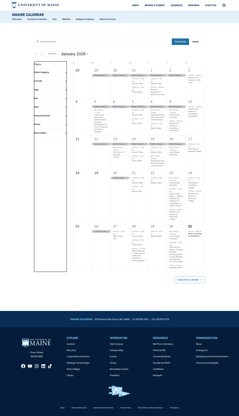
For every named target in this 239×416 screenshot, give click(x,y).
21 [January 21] (134, 173)
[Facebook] (23, 366)
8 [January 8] (151, 102)
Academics (177, 5)
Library (70, 375)
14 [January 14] (134, 139)
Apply (62, 407)
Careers (71, 343)
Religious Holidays (85, 19)
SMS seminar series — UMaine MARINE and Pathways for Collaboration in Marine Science (176, 200)
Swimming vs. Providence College (193, 185)
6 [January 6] (114, 102)
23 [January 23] (171, 173)
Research (193, 5)
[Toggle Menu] (223, 5)
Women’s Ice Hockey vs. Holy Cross (194, 80)
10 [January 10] (190, 102)
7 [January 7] (133, 102)
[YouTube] (30, 366)
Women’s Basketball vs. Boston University (157, 92)
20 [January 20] (115, 173)
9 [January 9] (170, 102)
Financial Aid (159, 350)
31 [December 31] (134, 70)
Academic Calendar (37, 19)
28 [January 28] (134, 226)
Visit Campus (116, 343)
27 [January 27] (115, 226)
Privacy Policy (125, 407)
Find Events (180, 41)
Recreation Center (119, 368)
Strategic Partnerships (78, 362)
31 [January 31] (190, 226)
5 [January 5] (95, 102)
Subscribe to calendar (188, 280)
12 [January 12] (96, 139)
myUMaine (158, 368)
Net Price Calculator (163, 343)
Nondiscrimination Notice (103, 407)
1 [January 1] (151, 70)
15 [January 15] (152, 139)
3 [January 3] (189, 70)
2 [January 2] (170, 70)
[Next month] (41, 54)
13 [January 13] (115, 139)
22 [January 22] (152, 173)
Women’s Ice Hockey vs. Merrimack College (174, 215)
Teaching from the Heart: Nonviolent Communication (157, 117)
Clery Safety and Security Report (150, 407)
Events (113, 356)
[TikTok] (50, 366)
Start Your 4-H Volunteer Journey (118, 154)
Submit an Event (108, 19)
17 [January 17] (190, 139)
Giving (113, 362)
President (114, 375)
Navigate (157, 375)
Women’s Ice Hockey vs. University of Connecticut (193, 112)
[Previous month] (36, 54)
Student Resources (79, 407)
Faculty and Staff (161, 362)
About (135, 5)
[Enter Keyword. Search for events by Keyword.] (103, 41)
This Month (52, 54)
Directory (71, 350)
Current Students (161, 356)
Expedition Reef (175, 268)
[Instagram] (36, 366)
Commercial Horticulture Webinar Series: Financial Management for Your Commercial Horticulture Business (101, 123)
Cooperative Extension (78, 356)
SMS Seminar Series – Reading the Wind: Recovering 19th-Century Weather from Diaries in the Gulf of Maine (176, 254)
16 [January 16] (171, 139)
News (199, 343)
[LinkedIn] (43, 366)
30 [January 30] (171, 226)
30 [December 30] (115, 70)
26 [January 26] (96, 226)
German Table (137, 84)
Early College (73, 368)
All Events (17, 19)
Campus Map (116, 350)
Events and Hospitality (207, 362)
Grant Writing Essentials (174, 184)
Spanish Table (156, 84)
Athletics (210, 5)
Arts (54, 19)
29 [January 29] (152, 226)
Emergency (202, 350)
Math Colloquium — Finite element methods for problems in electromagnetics (138, 255)
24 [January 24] (190, 173)
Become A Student (155, 5)
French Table (137, 92)
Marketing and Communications (212, 356)
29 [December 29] (96, 70)
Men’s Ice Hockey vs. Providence (195, 235)
